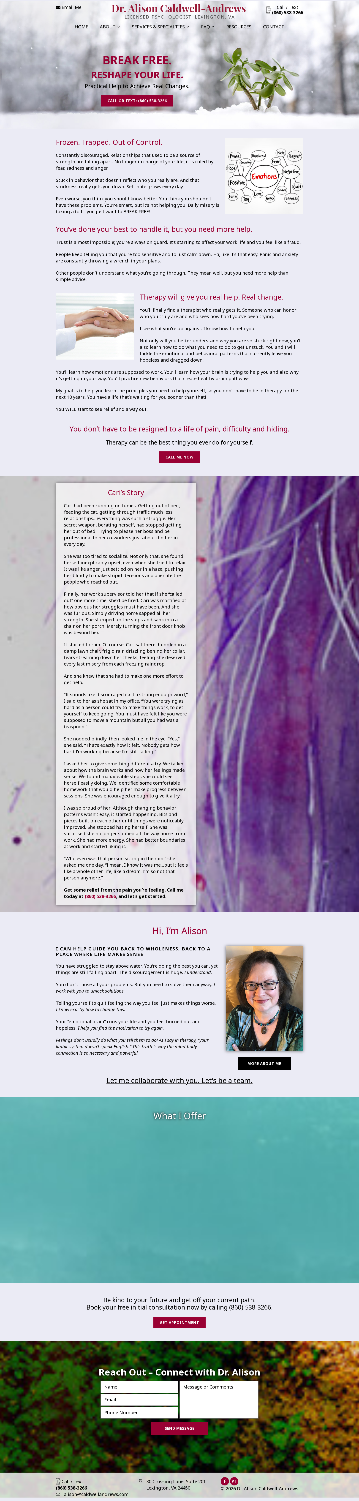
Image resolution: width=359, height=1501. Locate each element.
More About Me (264, 1065)
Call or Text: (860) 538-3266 (137, 101)
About (108, 27)
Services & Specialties (158, 27)
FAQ (205, 27)
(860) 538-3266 (100, 898)
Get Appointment (179, 1325)
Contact (273, 27)
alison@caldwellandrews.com (92, 1498)
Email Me (69, 7)
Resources (238, 27)
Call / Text (287, 10)
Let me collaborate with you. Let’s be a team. (179, 1082)
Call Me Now (179, 458)
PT (234, 1484)
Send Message (179, 1431)
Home (81, 27)
